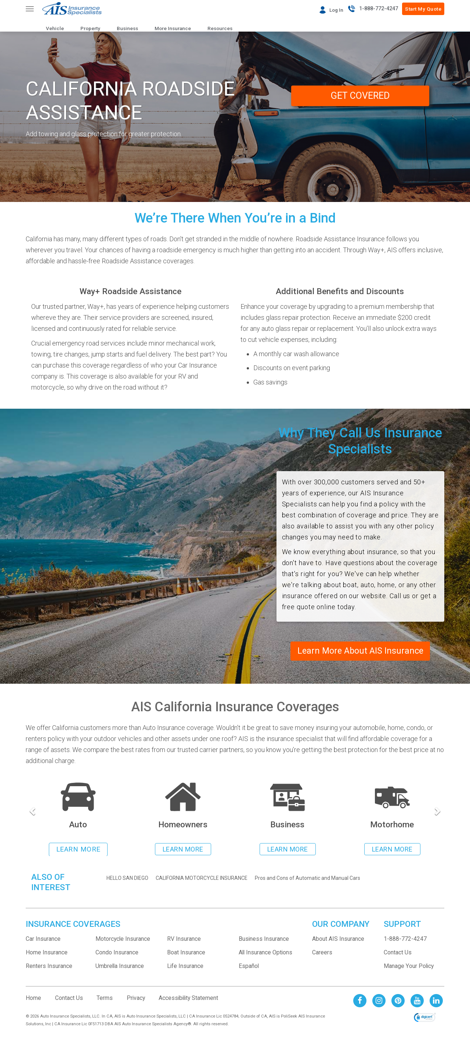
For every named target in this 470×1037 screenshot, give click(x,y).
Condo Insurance (116, 953)
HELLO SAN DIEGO (127, 879)
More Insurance (173, 28)
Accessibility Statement (188, 998)
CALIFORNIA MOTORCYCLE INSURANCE (201, 879)
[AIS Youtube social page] (417, 1000)
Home (33, 998)
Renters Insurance (49, 966)
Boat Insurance (186, 953)
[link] (425, 1019)
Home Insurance (47, 953)
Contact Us (398, 953)
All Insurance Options (265, 953)
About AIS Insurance (338, 939)
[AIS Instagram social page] (379, 1000)
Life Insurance (185, 966)
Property (90, 28)
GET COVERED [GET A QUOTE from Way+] (360, 96)
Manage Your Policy (409, 966)
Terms (105, 998)
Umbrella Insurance (119, 966)
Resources (219, 28)
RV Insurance (184, 939)
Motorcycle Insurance (122, 939)
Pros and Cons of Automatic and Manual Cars (307, 879)
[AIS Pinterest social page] (398, 1000)
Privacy (136, 998)
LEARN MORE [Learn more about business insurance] (287, 850)
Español (249, 966)
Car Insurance (43, 939)
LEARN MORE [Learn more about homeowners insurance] (183, 850)
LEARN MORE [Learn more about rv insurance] (392, 850)
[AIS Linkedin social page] (436, 1000)
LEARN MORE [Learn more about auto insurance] (78, 850)
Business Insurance (264, 939)
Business (127, 28)
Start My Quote (423, 9)
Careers (322, 953)
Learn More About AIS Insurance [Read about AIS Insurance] (360, 651)
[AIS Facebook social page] (360, 1000)
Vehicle (55, 28)
